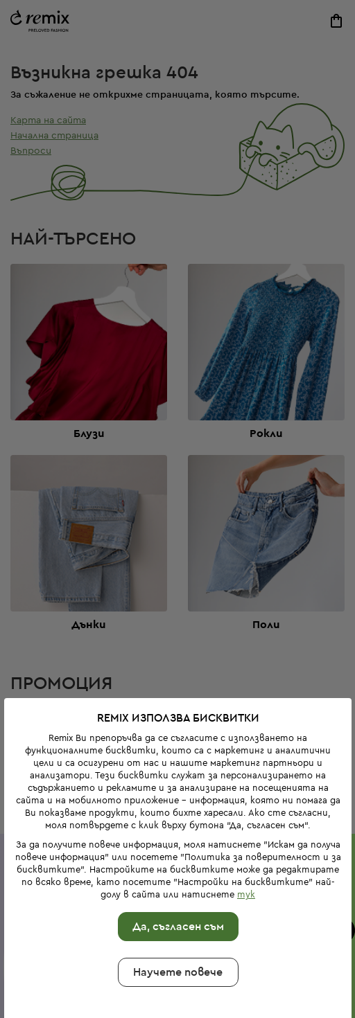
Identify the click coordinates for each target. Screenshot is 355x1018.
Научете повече (178, 943)
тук (246, 865)
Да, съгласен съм (177, 897)
